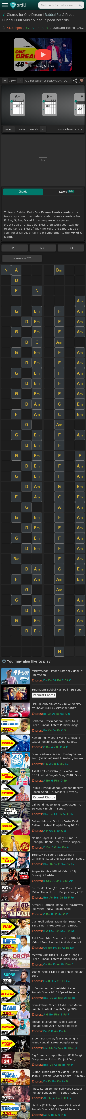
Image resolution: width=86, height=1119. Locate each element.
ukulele (34, 129)
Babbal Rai (53, 15)
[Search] (80, 5)
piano (21, 129)
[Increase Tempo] (20, 80)
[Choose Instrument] (43, 129)
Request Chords (44, 695)
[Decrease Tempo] (5, 80)
